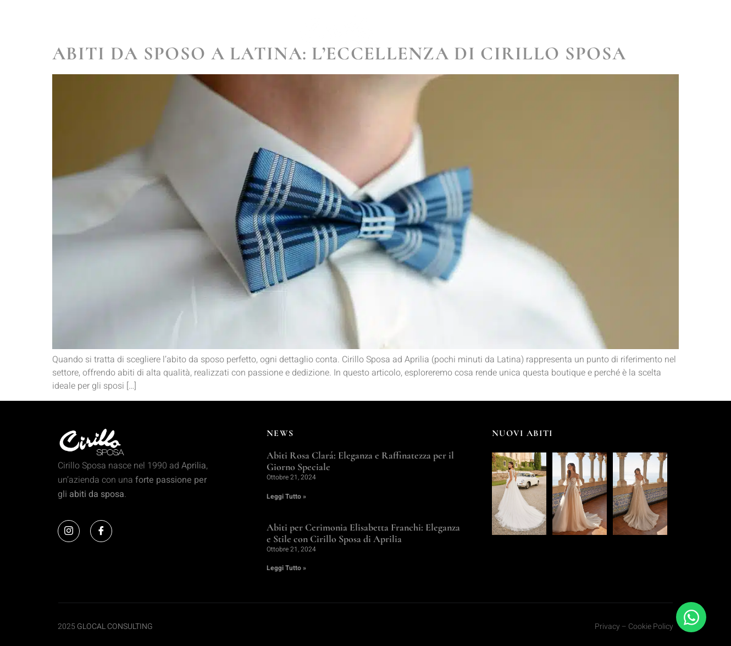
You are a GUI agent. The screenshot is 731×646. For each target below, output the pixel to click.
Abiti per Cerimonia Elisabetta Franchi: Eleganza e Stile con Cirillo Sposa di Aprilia (363, 533)
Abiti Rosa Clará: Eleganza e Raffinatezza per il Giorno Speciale (360, 461)
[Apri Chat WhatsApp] (691, 617)
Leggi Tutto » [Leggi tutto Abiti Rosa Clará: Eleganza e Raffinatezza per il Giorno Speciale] (286, 496)
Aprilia (193, 465)
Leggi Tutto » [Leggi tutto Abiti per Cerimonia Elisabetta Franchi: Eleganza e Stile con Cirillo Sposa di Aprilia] (286, 568)
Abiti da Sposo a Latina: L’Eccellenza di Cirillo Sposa (339, 53)
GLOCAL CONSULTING (115, 626)
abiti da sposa (96, 494)
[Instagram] (69, 531)
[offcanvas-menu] (664, 31)
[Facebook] (101, 531)
